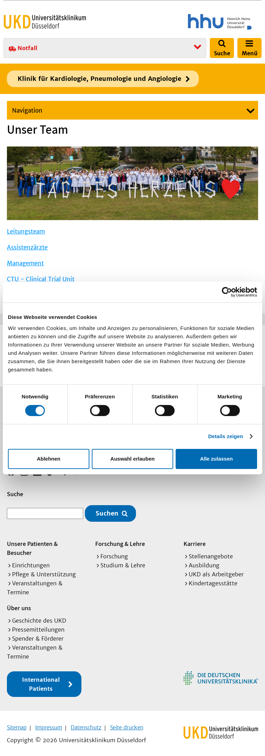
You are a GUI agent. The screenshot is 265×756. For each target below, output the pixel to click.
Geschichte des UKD (39, 618)
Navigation (27, 110)
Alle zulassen (216, 459)
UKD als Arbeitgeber (216, 571)
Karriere (195, 541)
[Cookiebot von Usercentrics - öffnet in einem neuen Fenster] (227, 292)
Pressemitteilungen (38, 627)
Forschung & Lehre (120, 541)
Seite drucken (126, 725)
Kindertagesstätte (213, 580)
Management (25, 263)
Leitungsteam (26, 231)
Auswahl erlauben (132, 459)
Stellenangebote (211, 553)
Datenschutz (86, 725)
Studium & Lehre (122, 562)
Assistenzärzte (27, 247)
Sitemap (17, 725)
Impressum (48, 725)
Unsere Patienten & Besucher (32, 545)
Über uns (19, 605)
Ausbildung (204, 562)
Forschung (114, 553)
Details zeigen (225, 436)
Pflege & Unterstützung (44, 571)
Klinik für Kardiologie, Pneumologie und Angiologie (99, 79)
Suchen (107, 511)
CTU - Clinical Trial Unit (41, 279)
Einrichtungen (31, 562)
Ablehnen (48, 459)
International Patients (41, 682)
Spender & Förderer (37, 636)
